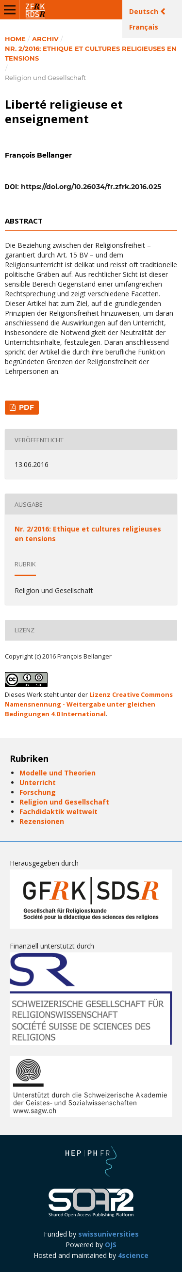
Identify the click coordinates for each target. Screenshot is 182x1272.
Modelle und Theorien (57, 772)
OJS (110, 1244)
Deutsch (144, 11)
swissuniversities (108, 1234)
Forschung (37, 792)
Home (15, 39)
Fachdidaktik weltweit (58, 811)
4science (133, 1255)
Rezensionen (41, 821)
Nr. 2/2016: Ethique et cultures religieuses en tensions (91, 53)
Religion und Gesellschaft (64, 801)
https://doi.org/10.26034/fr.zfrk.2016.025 (91, 186)
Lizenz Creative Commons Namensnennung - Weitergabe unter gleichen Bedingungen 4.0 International (89, 704)
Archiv (45, 39)
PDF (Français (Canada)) (21, 409)
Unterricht (37, 782)
